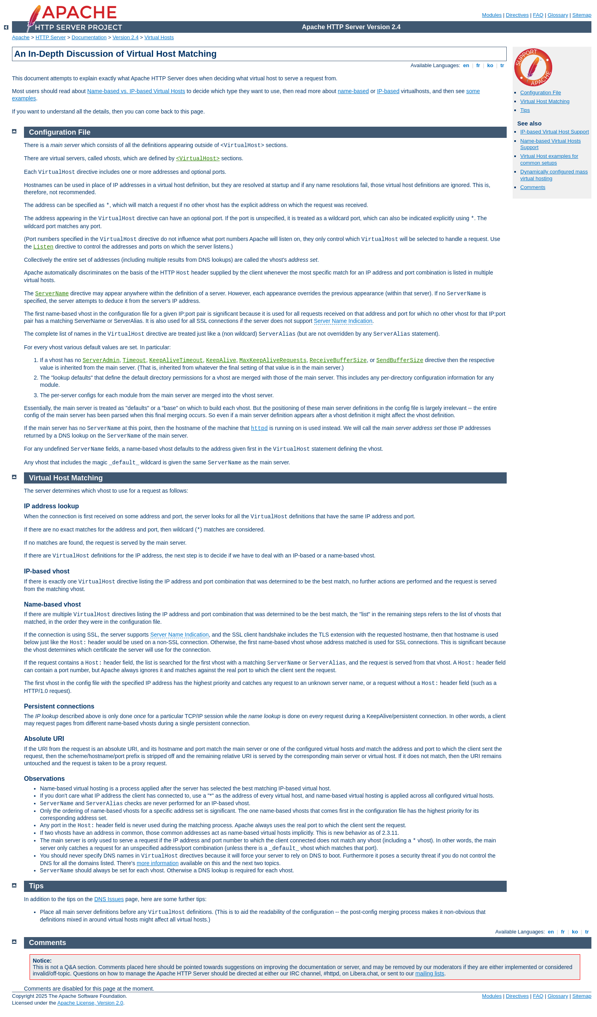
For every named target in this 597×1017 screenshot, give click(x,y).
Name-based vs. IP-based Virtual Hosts (136, 91)
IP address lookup (51, 506)
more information (158, 863)
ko (490, 65)
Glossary (557, 15)
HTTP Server (51, 37)
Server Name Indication (343, 321)
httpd (259, 428)
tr (502, 65)
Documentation (89, 37)
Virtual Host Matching (544, 101)
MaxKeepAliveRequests (272, 360)
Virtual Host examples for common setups (549, 159)
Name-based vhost (52, 604)
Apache (21, 37)
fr (478, 65)
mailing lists (430, 973)
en (466, 65)
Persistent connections (59, 706)
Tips (525, 110)
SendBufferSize (400, 360)
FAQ (538, 15)
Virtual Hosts (159, 37)
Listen (43, 247)
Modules (491, 15)
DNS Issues (109, 899)
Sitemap (581, 15)
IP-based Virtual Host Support (554, 132)
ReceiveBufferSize (338, 360)
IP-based (388, 91)
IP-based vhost (47, 571)
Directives (517, 15)
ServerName (52, 294)
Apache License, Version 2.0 (90, 1003)
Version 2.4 (126, 37)
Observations (44, 778)
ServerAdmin (101, 360)
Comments (532, 187)
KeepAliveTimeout (176, 360)
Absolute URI (44, 738)
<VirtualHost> (198, 158)
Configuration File (540, 93)
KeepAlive (221, 360)
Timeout (134, 360)
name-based (353, 91)
